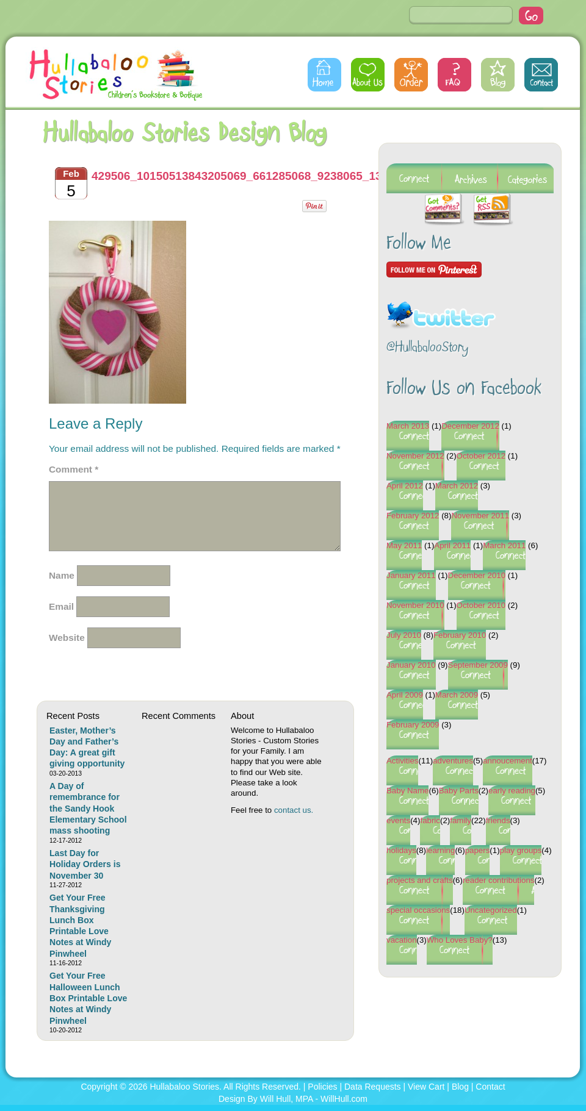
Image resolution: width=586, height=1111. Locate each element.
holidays (401, 850)
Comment (73, 469)
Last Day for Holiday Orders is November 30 (84, 864)
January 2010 (411, 665)
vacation (401, 940)
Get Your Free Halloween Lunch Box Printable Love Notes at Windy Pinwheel (88, 998)
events (398, 820)
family (460, 820)
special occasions (418, 910)
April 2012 (404, 485)
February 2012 (412, 515)
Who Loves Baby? (460, 940)
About (368, 74)
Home (324, 74)
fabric (430, 820)
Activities (402, 760)
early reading (511, 790)
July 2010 (403, 635)
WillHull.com (343, 1099)
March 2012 (456, 485)
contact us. (293, 810)
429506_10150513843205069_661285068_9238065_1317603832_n (269, 176)
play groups (521, 850)
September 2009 (478, 665)
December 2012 (470, 425)
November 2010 (415, 605)
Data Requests (372, 1086)
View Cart (426, 1086)
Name (61, 575)
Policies (322, 1086)
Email (61, 606)
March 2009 (456, 694)
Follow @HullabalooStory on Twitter (441, 307)
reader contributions (499, 880)
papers (477, 850)
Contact (541, 74)
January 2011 (411, 575)
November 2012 (415, 455)
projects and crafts (419, 880)
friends (498, 820)
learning (440, 850)
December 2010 (477, 575)
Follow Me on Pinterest (434, 269)
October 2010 (481, 605)
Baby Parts (459, 790)
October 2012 (481, 455)
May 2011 (404, 545)
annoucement (507, 760)
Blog (498, 74)
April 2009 (404, 694)
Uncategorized (491, 910)
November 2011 (480, 515)
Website (67, 637)
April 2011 (452, 545)
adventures (453, 760)
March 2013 (407, 425)
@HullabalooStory (427, 347)
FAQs (454, 74)
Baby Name (407, 790)
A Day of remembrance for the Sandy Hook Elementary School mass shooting (88, 808)
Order (411, 74)
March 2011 (504, 545)
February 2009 (412, 724)
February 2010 (459, 635)
